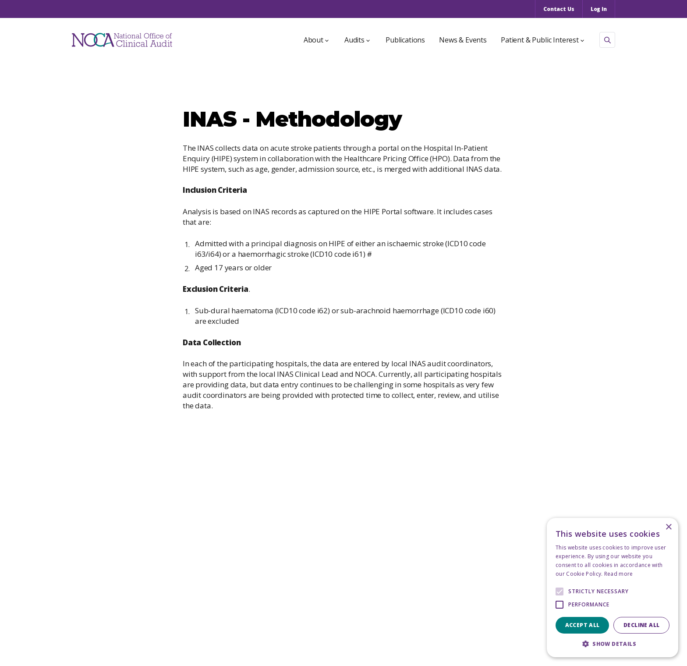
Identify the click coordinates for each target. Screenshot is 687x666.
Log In (599, 9)
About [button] (316, 40)
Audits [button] (357, 40)
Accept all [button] (582, 625)
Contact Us (558, 9)
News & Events (463, 40)
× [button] (668, 527)
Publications (405, 40)
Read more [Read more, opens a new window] (618, 573)
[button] (612, 643)
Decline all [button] (641, 625)
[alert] (612, 587)
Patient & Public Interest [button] (542, 40)
